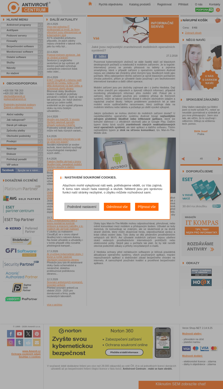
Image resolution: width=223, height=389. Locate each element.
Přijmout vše (147, 207)
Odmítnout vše (117, 207)
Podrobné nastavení (81, 207)
